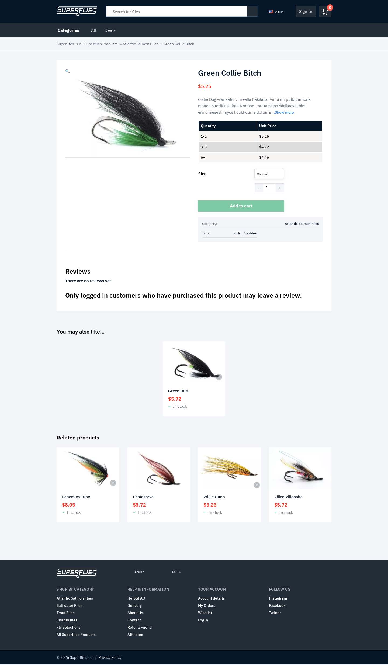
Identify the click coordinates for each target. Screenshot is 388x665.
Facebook (277, 606)
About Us (135, 613)
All (93, 30)
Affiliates (135, 635)
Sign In (305, 11)
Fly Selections (69, 627)
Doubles (250, 233)
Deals (110, 30)
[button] (67, 71)
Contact (134, 620)
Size (202, 173)
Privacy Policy (110, 658)
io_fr (237, 233)
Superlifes (65, 43)
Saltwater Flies (69, 606)
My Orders (206, 606)
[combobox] (269, 174)
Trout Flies (66, 613)
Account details (211, 598)
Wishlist (205, 613)
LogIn (203, 620)
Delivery (134, 606)
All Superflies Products (98, 43)
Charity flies (67, 620)
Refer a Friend (139, 627)
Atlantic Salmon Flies (140, 43)
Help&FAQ (136, 598)
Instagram (278, 598)
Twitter (275, 613)
